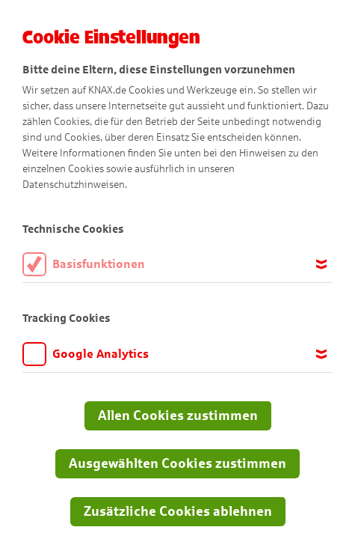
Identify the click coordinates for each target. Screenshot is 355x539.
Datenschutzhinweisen (73, 184)
